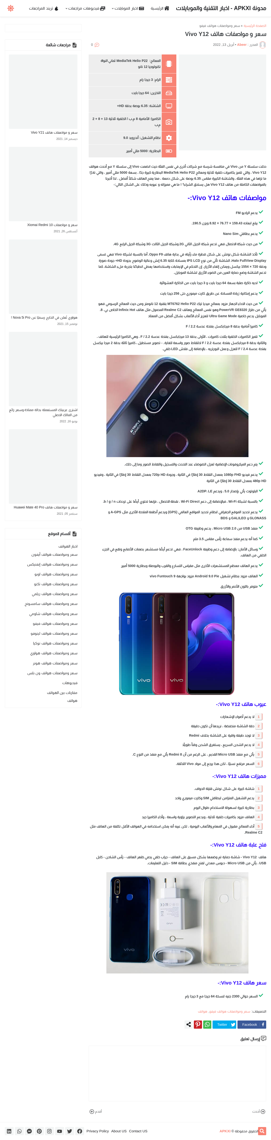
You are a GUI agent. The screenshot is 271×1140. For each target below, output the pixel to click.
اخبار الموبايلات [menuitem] (129, 8)
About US (119, 1131)
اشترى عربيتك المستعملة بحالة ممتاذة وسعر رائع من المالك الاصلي (43, 412)
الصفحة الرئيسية (255, 25)
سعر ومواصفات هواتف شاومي (53, 614)
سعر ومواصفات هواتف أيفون (54, 554)
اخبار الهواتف (67, 546)
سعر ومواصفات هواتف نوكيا (55, 643)
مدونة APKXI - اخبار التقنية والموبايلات (221, 8)
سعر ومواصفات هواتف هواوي (53, 653)
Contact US (138, 1131)
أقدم (95, 1111)
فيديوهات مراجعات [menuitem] (86, 8)
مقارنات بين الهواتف (62, 693)
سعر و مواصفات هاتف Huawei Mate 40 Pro (45, 507)
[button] (11, 8)
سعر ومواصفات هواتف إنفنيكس (52, 564)
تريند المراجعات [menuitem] (44, 8)
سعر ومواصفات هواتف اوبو (56, 574)
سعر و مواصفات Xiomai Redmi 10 (52, 225)
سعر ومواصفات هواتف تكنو (55, 584)
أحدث (259, 1111)
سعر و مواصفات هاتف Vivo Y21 (54, 132)
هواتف (202, 1011)
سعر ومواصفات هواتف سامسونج (51, 604)
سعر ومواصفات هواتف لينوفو (54, 633)
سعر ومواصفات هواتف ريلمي (54, 594)
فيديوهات (69, 683)
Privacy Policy (97, 1131)
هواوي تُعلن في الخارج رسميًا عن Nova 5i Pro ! (44, 317)
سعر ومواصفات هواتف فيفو (219, 25)
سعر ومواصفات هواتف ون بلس (52, 673)
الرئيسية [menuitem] (160, 8)
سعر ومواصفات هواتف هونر (55, 663)
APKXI (225, 1131)
